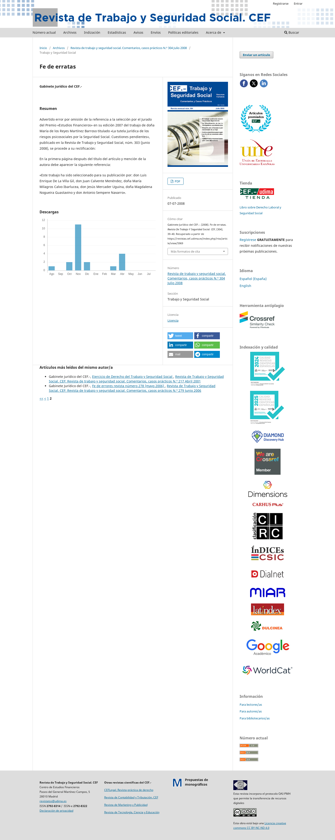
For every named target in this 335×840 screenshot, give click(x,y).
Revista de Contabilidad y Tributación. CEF (131, 797)
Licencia (173, 320)
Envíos (156, 32)
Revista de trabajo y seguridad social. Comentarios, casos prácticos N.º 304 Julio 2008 (128, 48)
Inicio (43, 48)
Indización (92, 32)
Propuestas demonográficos (196, 782)
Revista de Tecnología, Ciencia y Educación (131, 812)
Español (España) (253, 279)
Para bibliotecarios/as (255, 718)
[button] (180, 335)
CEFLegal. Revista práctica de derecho (128, 790)
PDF (177, 181)
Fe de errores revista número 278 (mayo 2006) (128, 386)
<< (41, 398)
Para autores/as (251, 711)
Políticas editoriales (183, 32)
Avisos (138, 32)
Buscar (291, 32)
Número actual (44, 32)
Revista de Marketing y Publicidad (125, 805)
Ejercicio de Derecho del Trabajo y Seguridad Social (132, 376)
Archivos (70, 32)
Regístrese (248, 239)
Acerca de (214, 32)
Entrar (298, 3)
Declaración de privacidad (56, 811)
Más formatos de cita (185, 251)
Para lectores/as (251, 704)
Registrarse (280, 3)
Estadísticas (117, 32)
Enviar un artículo (256, 55)
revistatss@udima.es (53, 801)
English (245, 285)
